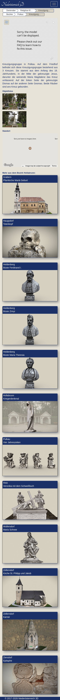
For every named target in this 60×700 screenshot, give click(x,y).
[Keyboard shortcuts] (22, 166)
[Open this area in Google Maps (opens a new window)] (8, 165)
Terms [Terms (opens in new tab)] (54, 166)
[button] (30, 148)
